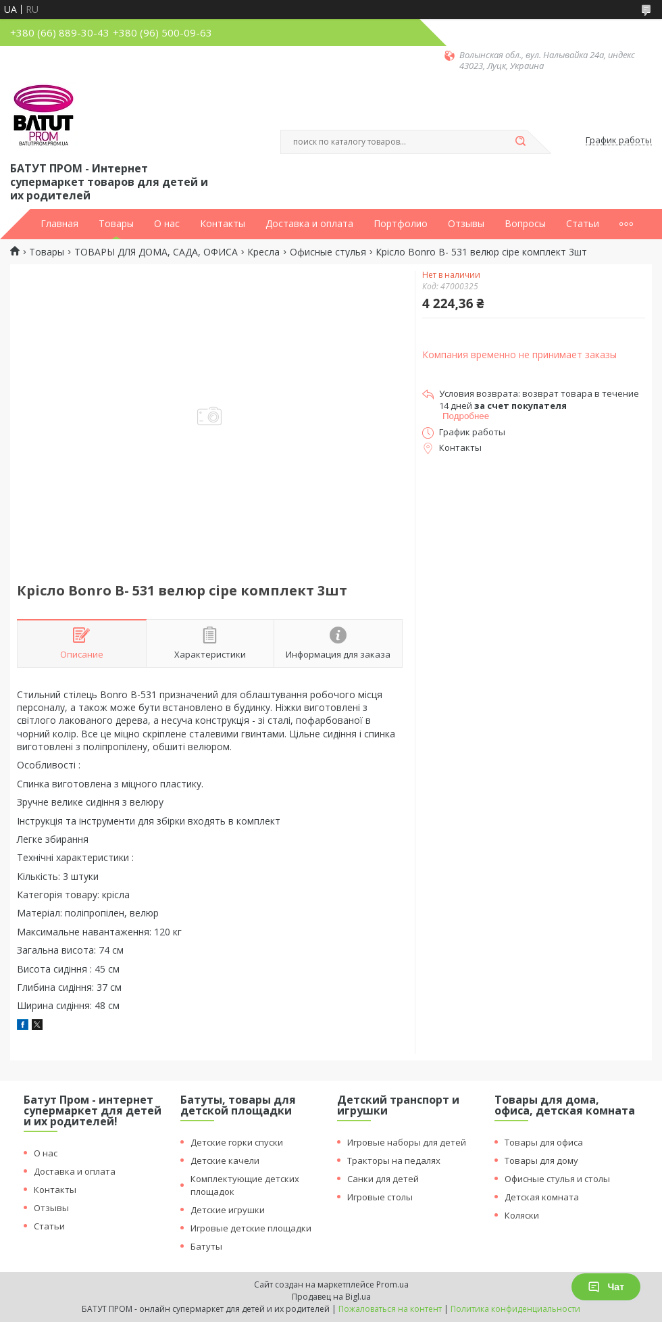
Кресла (263, 252)
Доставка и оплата (309, 223)
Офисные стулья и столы (557, 1179)
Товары (116, 223)
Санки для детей (383, 1179)
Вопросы (525, 223)
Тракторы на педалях (393, 1160)
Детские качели (224, 1160)
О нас (167, 223)
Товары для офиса (544, 1142)
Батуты (206, 1246)
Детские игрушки (227, 1210)
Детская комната (542, 1197)
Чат (606, 1287)
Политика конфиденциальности (515, 1309)
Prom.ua (392, 1284)
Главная (59, 223)
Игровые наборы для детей (406, 1142)
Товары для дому (541, 1160)
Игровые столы (380, 1197)
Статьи (582, 223)
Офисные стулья (328, 252)
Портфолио (401, 223)
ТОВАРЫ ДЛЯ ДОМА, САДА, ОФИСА (156, 252)
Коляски (522, 1215)
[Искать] (520, 142)
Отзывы (466, 223)
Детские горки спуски (236, 1142)
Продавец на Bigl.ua (331, 1296)
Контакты (222, 223)
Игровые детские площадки (250, 1228)
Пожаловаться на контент (390, 1309)
